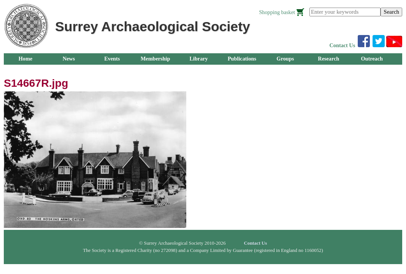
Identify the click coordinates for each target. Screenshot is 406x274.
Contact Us (342, 45)
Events (112, 59)
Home (25, 59)
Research (328, 59)
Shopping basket (277, 12)
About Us (25, 70)
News (69, 59)
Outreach (371, 59)
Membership (155, 59)
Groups (285, 59)
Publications (242, 59)
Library (198, 59)
